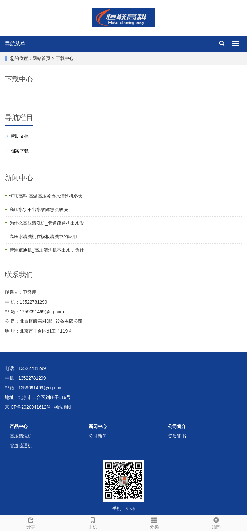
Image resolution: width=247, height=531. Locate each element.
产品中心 (19, 426)
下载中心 (65, 58)
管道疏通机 (21, 445)
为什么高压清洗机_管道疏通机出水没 (46, 223)
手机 (93, 522)
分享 (31, 522)
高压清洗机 (21, 436)
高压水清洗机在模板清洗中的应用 (43, 236)
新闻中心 (98, 426)
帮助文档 (20, 136)
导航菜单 (15, 43)
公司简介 (177, 426)
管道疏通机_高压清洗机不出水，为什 (46, 250)
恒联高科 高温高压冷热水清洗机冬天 (46, 195)
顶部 (216, 522)
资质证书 (177, 436)
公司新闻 (98, 436)
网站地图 (62, 407)
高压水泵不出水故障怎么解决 (38, 209)
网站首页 (41, 58)
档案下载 (20, 150)
